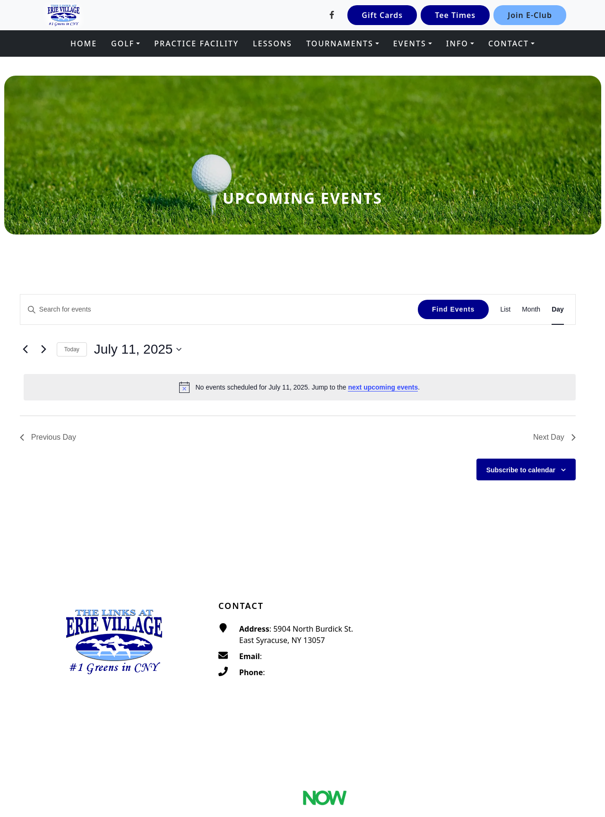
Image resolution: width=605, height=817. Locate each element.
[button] (125, 43)
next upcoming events (383, 387)
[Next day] (44, 349)
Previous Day (48, 437)
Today (71, 349)
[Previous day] (25, 349)
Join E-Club (530, 15)
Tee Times (455, 15)
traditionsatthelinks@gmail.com (320, 656)
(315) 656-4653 (293, 672)
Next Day (554, 437)
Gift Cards (382, 15)
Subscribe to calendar (520, 470)
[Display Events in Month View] (531, 309)
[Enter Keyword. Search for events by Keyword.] (219, 309)
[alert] (300, 387)
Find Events (453, 309)
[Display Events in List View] (505, 309)
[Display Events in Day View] (558, 309)
